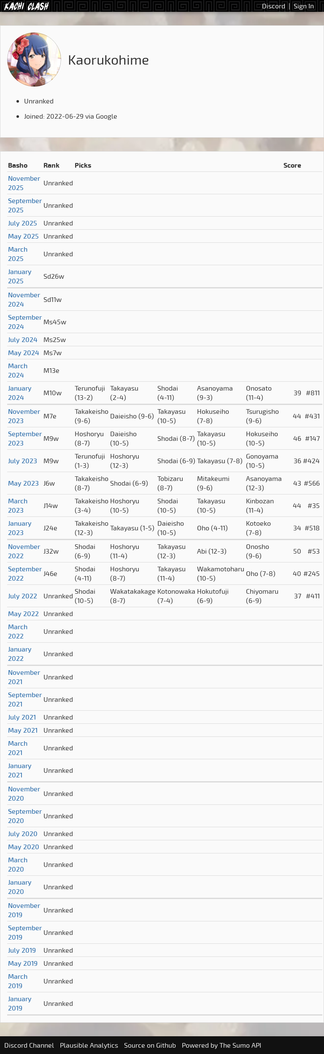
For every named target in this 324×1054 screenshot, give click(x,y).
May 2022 (23, 613)
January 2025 (20, 276)
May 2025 (23, 236)
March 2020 (17, 864)
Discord (273, 6)
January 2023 (20, 528)
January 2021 (20, 770)
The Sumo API (240, 1045)
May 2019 (23, 963)
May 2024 (23, 352)
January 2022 (20, 653)
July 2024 (23, 339)
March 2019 (17, 981)
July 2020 (23, 833)
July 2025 (22, 223)
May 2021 (23, 730)
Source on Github (150, 1045)
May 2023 (23, 483)
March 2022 (17, 631)
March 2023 (17, 505)
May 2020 (23, 846)
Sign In (304, 6)
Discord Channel (29, 1045)
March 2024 (17, 370)
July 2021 (22, 717)
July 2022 (22, 595)
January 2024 (20, 392)
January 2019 (20, 1003)
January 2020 (20, 886)
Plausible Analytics (89, 1045)
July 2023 (22, 460)
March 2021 (17, 748)
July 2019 (22, 950)
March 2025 (17, 253)
